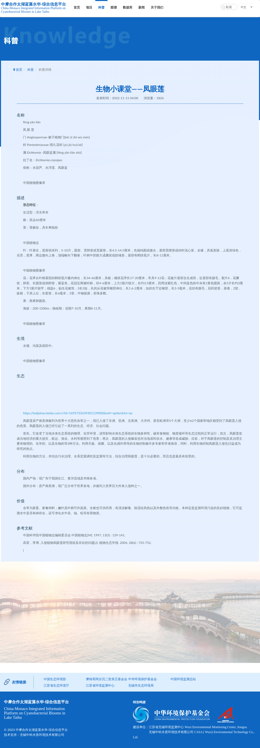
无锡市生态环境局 (141, 685)
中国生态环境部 (55, 679)
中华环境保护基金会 (142, 679)
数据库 (127, 7)
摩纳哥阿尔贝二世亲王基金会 (106, 679)
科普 (101, 7)
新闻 (141, 7)
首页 (77, 7)
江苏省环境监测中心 (100, 685)
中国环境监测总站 (183, 679)
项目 (89, 7)
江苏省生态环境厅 (56, 685)
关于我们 (157, 7)
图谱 (114, 7)
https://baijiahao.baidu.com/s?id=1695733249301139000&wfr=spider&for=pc (78, 413)
